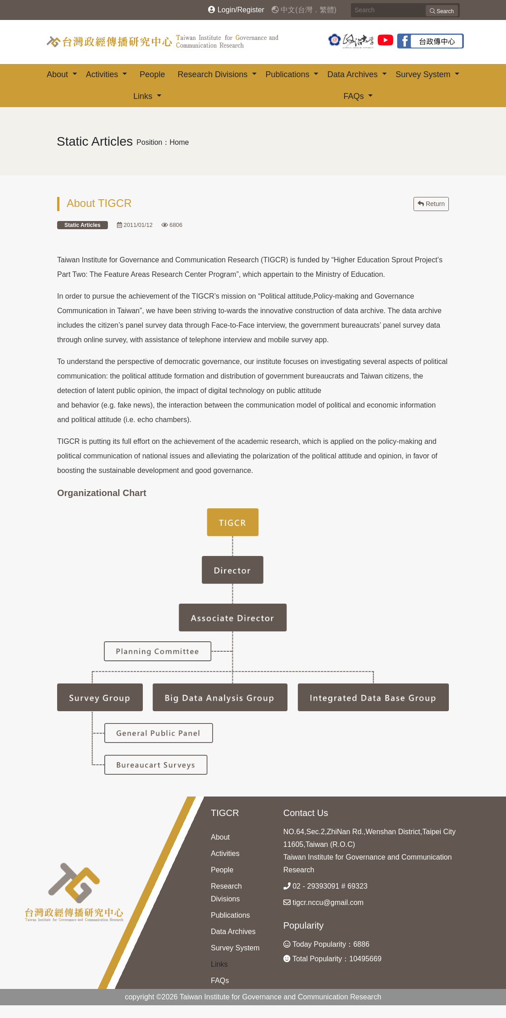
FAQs (354, 96)
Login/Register (236, 10)
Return (431, 203)
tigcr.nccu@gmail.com (323, 902)
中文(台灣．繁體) (304, 10)
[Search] (405, 10)
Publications (288, 74)
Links (144, 96)
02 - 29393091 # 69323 (325, 886)
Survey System (423, 74)
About (58, 74)
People (152, 74)
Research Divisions (214, 74)
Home (179, 142)
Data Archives (353, 74)
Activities (103, 74)
